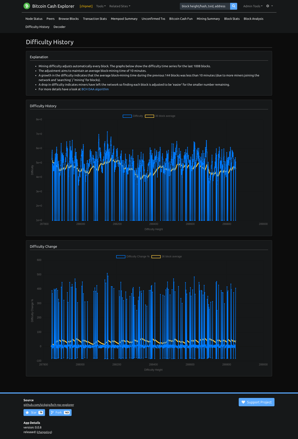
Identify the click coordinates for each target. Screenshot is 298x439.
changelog (44, 432)
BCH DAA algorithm (95, 89)
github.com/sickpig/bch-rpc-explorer (48, 404)
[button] (101, 6)
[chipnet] (86, 6)
